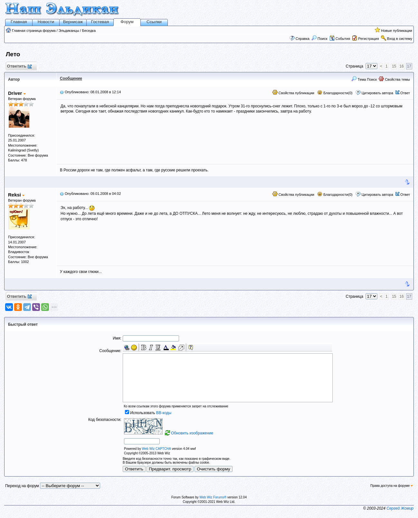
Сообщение (71, 78)
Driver (17, 93)
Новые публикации (396, 30)
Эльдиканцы (69, 30)
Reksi (16, 194)
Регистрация (368, 39)
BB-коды (163, 413)
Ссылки (154, 21)
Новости (46, 21)
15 (394, 66)
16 (401, 66)
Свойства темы (394, 79)
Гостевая (100, 21)
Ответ (405, 93)
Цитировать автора (377, 93)
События (339, 39)
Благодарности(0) (334, 93)
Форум (127, 21)
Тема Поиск (364, 79)
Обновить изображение (192, 433)
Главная (19, 21)
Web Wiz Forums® (212, 497)
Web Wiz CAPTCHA (156, 448)
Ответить (19, 66)
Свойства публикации (293, 93)
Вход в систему (399, 39)
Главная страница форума (34, 30)
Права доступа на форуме (391, 485)
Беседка (89, 30)
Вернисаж (73, 21)
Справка (302, 39)
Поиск (319, 39)
